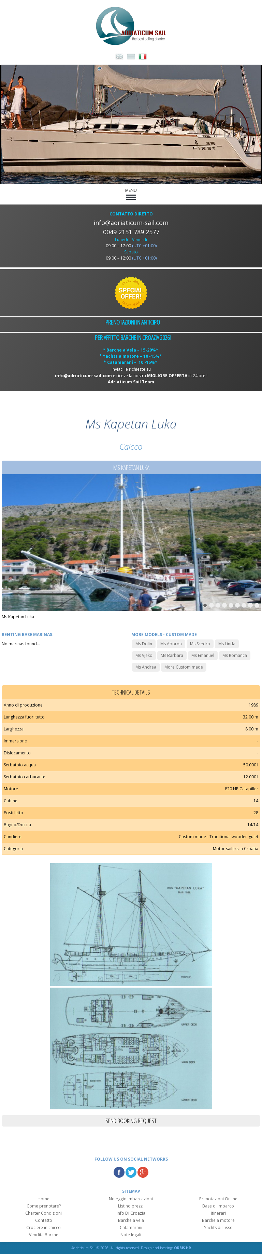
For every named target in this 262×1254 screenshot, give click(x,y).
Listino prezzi (131, 1206)
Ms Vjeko (143, 655)
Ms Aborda (171, 644)
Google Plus (142, 1172)
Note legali (130, 1235)
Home (43, 1199)
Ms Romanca (234, 655)
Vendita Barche (43, 1235)
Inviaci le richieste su (131, 369)
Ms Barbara (172, 655)
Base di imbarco (218, 1206)
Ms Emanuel (202, 655)
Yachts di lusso (218, 1227)
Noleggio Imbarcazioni (131, 1199)
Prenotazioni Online (218, 1199)
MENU (131, 193)
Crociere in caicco (43, 1227)
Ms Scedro (200, 644)
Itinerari (218, 1213)
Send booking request (131, 1121)
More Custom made (183, 667)
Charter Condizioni (43, 1213)
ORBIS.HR (182, 1247)
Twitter (131, 1172)
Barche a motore (218, 1220)
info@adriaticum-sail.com (131, 223)
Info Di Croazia (131, 1213)
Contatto (43, 1220)
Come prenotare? (44, 1206)
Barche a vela (131, 1220)
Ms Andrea (145, 667)
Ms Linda (226, 644)
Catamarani (131, 1227)
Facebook (119, 1172)
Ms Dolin (143, 644)
